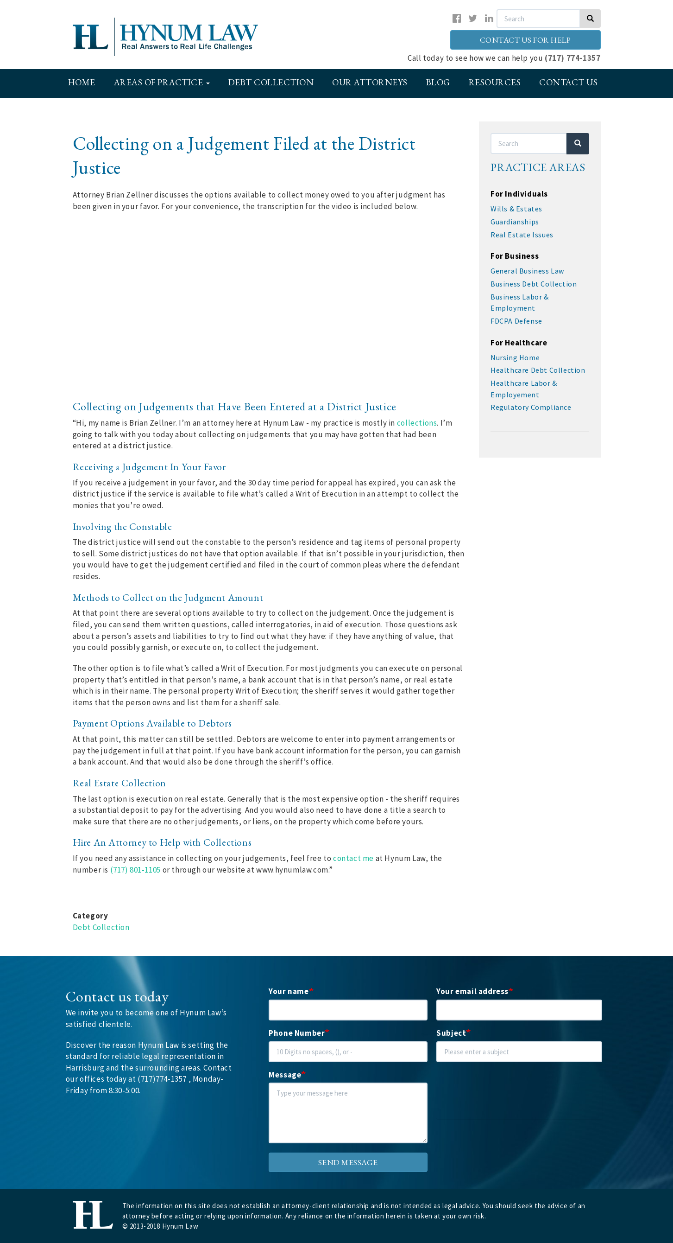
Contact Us (568, 82)
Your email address (472, 991)
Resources (495, 82)
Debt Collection (271, 82)
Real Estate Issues (522, 234)
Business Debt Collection (534, 283)
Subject (451, 1033)
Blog (438, 82)
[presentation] (506, 1101)
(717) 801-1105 (135, 870)
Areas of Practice (162, 82)
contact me (353, 858)
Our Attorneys (370, 82)
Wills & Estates (516, 208)
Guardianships (515, 221)
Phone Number (297, 1033)
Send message (348, 1162)
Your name (288, 991)
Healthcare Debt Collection (538, 370)
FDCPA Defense (516, 320)
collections (417, 423)
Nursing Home (515, 357)
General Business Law (527, 270)
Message (285, 1075)
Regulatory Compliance (531, 407)
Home (81, 82)
